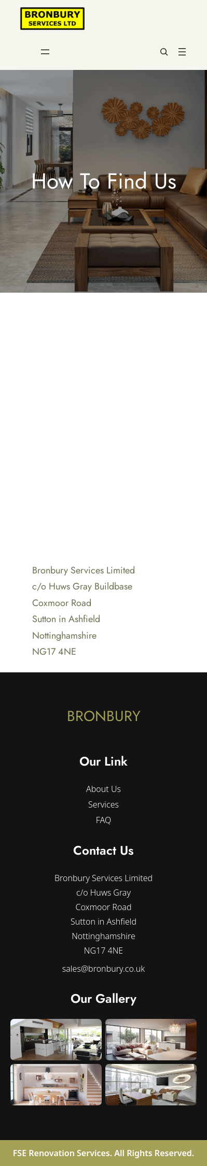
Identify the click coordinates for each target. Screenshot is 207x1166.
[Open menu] (45, 52)
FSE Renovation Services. (64, 1153)
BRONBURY (104, 716)
